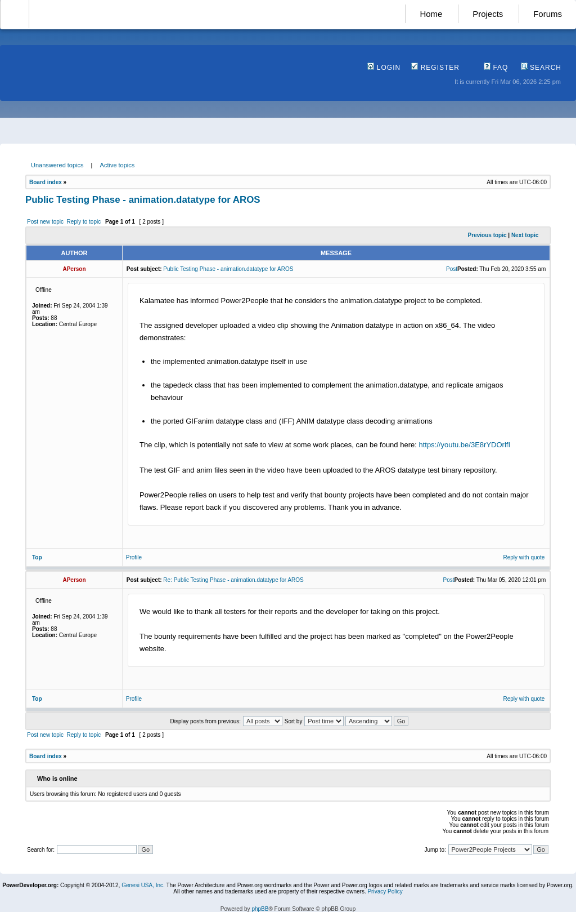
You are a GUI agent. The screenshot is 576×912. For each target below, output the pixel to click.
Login (383, 68)
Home (431, 14)
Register (435, 68)
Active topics (117, 165)
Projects (487, 14)
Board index (45, 182)
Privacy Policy (384, 891)
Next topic (524, 235)
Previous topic (487, 235)
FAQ (496, 68)
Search (541, 68)
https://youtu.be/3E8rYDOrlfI (464, 445)
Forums (547, 14)
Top (37, 557)
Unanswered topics (57, 165)
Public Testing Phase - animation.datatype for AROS (142, 199)
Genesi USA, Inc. (143, 885)
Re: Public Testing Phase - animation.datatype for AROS (233, 580)
